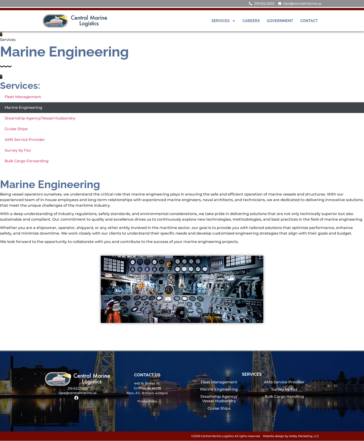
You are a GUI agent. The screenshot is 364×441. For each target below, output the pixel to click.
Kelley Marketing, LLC (304, 436)
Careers (251, 21)
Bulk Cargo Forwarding (27, 161)
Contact (309, 21)
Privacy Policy (147, 401)
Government (280, 21)
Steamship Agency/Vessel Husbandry (40, 118)
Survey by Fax (18, 150)
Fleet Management (23, 97)
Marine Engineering (23, 107)
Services (223, 21)
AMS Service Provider (25, 139)
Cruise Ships (16, 129)
